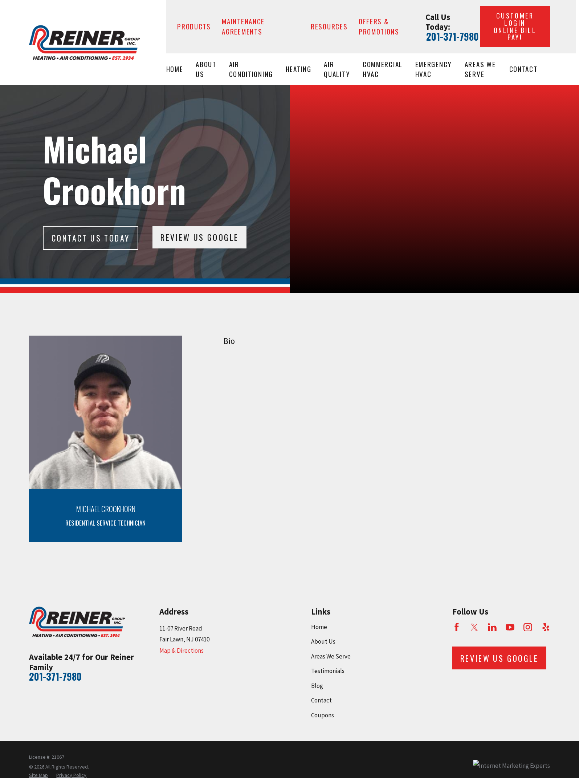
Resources (329, 26)
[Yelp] (546, 627)
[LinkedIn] (492, 627)
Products (194, 26)
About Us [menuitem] (206, 69)
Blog (317, 686)
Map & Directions (181, 651)
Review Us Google (199, 237)
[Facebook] (456, 627)
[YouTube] (510, 627)
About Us (323, 641)
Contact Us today (91, 238)
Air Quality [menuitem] (337, 69)
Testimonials (327, 671)
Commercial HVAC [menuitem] (383, 69)
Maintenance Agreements (243, 26)
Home (319, 627)
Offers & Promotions (379, 26)
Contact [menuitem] (523, 69)
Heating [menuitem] (298, 69)
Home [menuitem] (174, 69)
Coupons (322, 715)
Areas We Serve (331, 656)
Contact (321, 700)
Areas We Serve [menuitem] (480, 69)
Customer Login (515, 26)
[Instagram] (527, 627)
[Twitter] (474, 627)
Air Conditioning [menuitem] (251, 69)
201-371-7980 (452, 36)
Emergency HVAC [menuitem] (433, 69)
